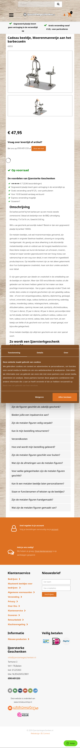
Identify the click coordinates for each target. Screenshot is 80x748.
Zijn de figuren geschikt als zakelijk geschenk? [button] (36, 406)
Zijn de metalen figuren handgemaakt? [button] (32, 499)
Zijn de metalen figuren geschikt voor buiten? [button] (36, 454)
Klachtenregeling (16, 624)
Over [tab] (66, 353)
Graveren (12, 615)
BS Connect (45, 733)
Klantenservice (15, 610)
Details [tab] (40, 353)
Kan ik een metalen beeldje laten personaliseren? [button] (38, 483)
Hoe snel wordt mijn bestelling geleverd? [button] (33, 446)
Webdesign (35, 733)
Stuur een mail (38, 148)
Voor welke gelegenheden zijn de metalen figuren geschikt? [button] (38, 473)
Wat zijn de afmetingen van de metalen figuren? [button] (37, 462)
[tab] (40, 406)
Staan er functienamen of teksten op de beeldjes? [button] (38, 491)
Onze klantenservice (43, 551)
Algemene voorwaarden (20, 592)
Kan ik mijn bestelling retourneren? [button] (30, 430)
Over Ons (12, 606)
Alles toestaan (64, 397)
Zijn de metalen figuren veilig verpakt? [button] (32, 422)
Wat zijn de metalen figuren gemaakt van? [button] (34, 507)
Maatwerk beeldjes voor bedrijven (20, 585)
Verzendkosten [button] (20, 438)
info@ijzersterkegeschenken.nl (22, 657)
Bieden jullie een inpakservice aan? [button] (30, 414)
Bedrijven (13, 579)
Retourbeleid (14, 619)
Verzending (13, 596)
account (54, 529)
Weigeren (39, 397)
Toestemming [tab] (14, 353)
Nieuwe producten (17, 639)
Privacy (11, 601)
